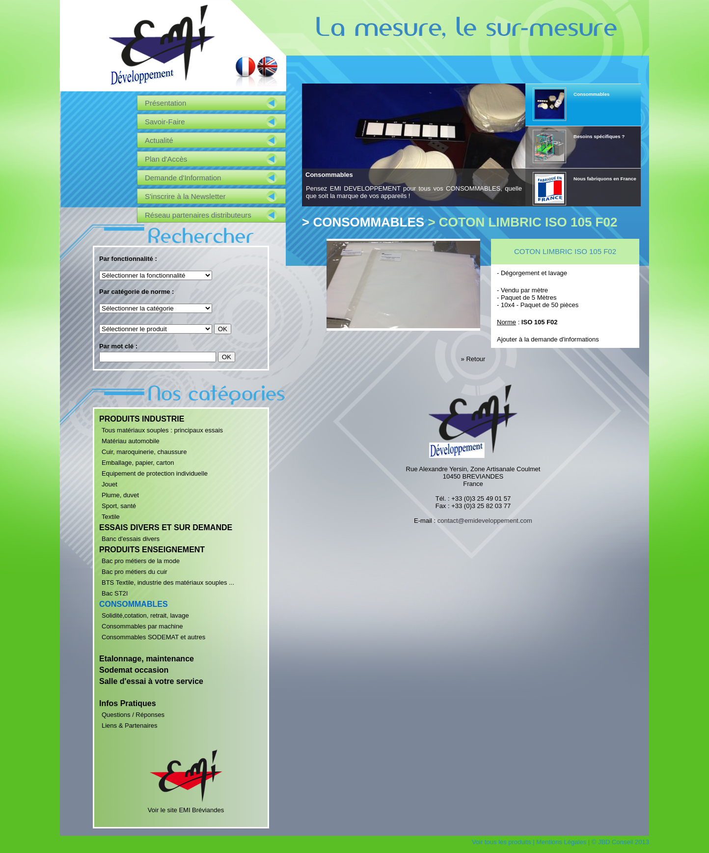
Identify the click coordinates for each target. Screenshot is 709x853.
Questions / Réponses (133, 714)
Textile (111, 516)
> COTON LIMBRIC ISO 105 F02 (522, 222)
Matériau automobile (131, 441)
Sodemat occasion (133, 670)
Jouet (109, 484)
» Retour (473, 359)
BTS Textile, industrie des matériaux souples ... (168, 582)
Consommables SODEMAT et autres (153, 637)
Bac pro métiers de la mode (141, 561)
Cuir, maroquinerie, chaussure (144, 451)
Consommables (329, 174)
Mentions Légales (561, 842)
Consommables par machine (142, 626)
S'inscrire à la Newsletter (185, 196)
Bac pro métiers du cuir (134, 571)
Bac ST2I (115, 593)
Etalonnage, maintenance (146, 658)
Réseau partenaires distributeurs (198, 215)
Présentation (165, 103)
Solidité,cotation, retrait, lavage (145, 615)
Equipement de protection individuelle (155, 473)
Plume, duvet (120, 495)
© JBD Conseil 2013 (620, 842)
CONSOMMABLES (133, 604)
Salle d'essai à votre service (151, 681)
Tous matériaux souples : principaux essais (162, 430)
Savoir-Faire (165, 121)
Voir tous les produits (501, 842)
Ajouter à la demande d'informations (548, 339)
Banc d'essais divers (131, 538)
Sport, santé (119, 506)
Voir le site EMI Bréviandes (186, 806)
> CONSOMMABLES (363, 222)
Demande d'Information (183, 177)
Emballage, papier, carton (138, 462)
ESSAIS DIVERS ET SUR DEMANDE (165, 527)
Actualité (159, 140)
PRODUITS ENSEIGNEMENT (152, 549)
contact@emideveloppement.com (484, 520)
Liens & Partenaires (129, 725)
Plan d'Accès (166, 159)
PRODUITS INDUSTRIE (141, 419)
